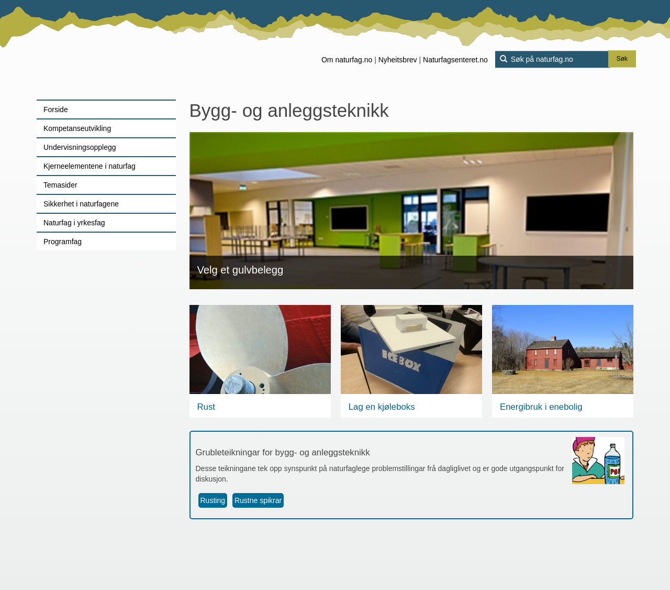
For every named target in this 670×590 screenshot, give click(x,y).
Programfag (62, 241)
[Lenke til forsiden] (102, 50)
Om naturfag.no (346, 60)
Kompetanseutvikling (77, 128)
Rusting (212, 500)
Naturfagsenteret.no (455, 60)
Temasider (60, 185)
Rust (206, 407)
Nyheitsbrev (397, 60)
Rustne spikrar (258, 500)
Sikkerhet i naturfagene (81, 204)
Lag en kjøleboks (382, 407)
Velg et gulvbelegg (240, 270)
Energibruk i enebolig (541, 407)
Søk (622, 59)
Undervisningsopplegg (79, 147)
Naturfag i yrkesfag (74, 222)
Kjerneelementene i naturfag (89, 166)
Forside (55, 109)
